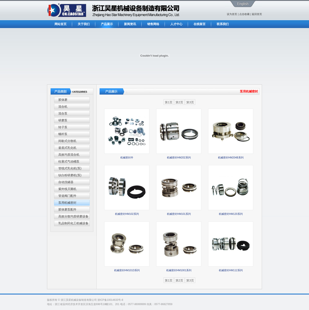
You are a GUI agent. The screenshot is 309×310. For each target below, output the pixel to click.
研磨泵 (62, 120)
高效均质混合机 (68, 154)
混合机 (62, 106)
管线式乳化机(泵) (69, 168)
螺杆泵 (62, 134)
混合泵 (62, 113)
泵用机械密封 (67, 202)
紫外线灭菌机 (67, 189)
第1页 (169, 102)
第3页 (190, 102)
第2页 (179, 102)
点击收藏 (244, 14)
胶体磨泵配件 (67, 209)
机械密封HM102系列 (127, 213)
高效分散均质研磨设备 (73, 216)
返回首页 (257, 14)
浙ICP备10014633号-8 (110, 299)
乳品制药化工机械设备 (73, 223)
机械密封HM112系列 (231, 270)
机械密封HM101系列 (179, 213)
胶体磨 (62, 99)
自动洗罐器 (65, 182)
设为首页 (232, 14)
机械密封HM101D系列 (127, 270)
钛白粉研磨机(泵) (69, 175)
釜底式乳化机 (67, 147)
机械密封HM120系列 (231, 213)
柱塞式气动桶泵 (68, 161)
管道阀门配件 (67, 195)
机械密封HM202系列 (179, 157)
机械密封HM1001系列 (178, 270)
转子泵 (62, 127)
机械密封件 (126, 157)
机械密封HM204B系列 (231, 157)
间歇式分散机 (67, 141)
